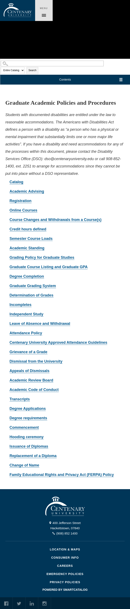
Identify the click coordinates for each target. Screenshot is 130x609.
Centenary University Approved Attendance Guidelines (58, 342)
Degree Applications (28, 408)
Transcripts (20, 399)
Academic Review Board (31, 380)
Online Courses (23, 210)
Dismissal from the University (36, 361)
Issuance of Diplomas (29, 446)
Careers (65, 565)
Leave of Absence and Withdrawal (40, 323)
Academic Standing (27, 248)
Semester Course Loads (31, 239)
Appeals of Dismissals (30, 371)
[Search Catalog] (52, 63)
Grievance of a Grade (28, 352)
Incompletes (21, 305)
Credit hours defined (28, 229)
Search (32, 70)
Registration (21, 201)
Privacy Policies (65, 582)
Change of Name (24, 465)
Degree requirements (28, 418)
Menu (44, 8)
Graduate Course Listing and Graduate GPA (49, 267)
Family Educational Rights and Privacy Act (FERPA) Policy (62, 475)
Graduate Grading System (33, 286)
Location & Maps (65, 549)
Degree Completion (27, 276)
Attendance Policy (26, 333)
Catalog (16, 182)
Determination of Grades (32, 295)
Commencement (24, 427)
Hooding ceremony (27, 437)
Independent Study (26, 314)
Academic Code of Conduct (34, 390)
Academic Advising (27, 191)
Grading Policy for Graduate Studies (42, 257)
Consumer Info (65, 557)
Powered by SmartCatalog (65, 589)
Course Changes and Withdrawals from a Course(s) (56, 220)
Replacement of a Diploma (33, 456)
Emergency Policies (64, 574)
